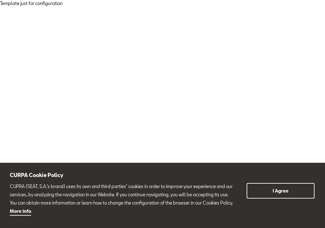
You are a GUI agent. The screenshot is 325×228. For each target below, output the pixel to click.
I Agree (281, 190)
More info (20, 211)
